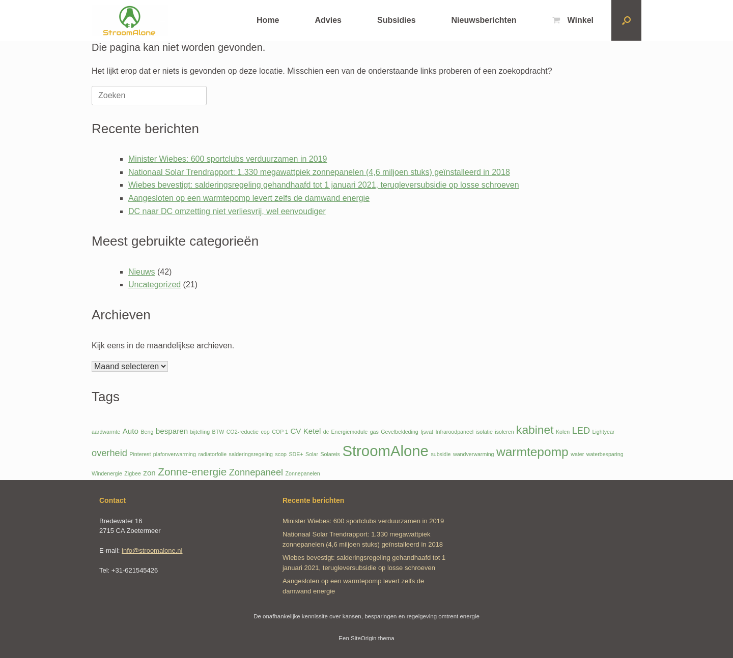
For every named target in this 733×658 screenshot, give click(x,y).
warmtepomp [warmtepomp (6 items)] (532, 452)
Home (268, 20)
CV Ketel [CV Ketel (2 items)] (305, 431)
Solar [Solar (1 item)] (311, 454)
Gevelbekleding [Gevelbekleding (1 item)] (399, 432)
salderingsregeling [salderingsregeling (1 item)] (251, 454)
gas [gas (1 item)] (374, 432)
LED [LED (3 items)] (581, 430)
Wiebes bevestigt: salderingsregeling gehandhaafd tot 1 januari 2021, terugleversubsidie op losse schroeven (323, 185)
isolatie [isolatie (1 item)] (484, 432)
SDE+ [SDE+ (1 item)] (296, 454)
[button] (626, 20)
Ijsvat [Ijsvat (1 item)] (426, 432)
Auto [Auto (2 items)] (130, 431)
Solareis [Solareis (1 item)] (330, 454)
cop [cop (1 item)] (265, 432)
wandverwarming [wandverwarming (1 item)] (473, 454)
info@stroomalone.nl (152, 550)
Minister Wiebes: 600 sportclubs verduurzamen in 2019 (227, 159)
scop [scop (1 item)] (281, 454)
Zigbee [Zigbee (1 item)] (132, 473)
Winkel (573, 20)
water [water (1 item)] (577, 454)
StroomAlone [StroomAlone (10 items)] (385, 450)
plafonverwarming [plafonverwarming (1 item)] (174, 454)
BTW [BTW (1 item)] (218, 432)
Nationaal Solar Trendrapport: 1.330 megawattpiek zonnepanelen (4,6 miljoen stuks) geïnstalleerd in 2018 (319, 172)
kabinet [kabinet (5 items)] (534, 429)
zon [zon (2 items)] (149, 472)
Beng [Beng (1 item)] (146, 432)
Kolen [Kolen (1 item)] (563, 432)
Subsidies (396, 20)
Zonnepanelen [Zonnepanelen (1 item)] (303, 473)
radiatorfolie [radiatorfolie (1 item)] (212, 454)
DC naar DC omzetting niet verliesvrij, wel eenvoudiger (227, 211)
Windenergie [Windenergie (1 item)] (107, 473)
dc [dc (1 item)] (326, 432)
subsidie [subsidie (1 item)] (440, 454)
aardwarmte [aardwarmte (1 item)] (106, 432)
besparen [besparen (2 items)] (172, 431)
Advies (328, 20)
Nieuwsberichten (484, 20)
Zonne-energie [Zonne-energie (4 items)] (192, 471)
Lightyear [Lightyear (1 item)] (604, 432)
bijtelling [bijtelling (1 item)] (200, 432)
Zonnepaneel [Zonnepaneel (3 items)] (256, 472)
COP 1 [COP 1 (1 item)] (280, 432)
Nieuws (141, 271)
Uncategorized (154, 284)
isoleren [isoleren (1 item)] (504, 432)
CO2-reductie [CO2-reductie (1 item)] (243, 432)
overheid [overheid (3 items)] (109, 452)
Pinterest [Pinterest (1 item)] (140, 454)
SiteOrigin (364, 638)
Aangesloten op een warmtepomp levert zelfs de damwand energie (249, 198)
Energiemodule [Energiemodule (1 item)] (349, 432)
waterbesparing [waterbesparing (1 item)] (605, 454)
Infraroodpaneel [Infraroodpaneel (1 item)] (455, 432)
